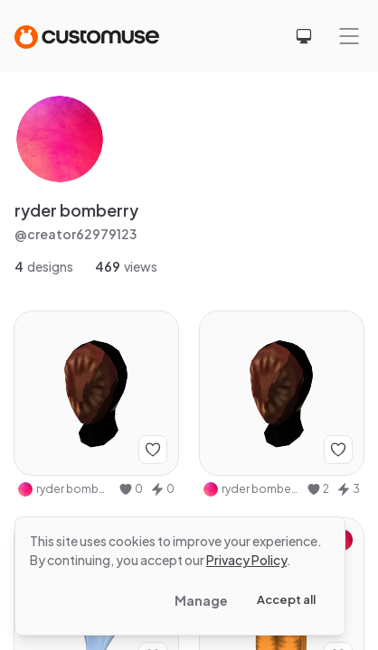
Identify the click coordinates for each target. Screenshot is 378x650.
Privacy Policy (246, 560)
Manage (201, 600)
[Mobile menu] (349, 36)
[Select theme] (304, 36)
